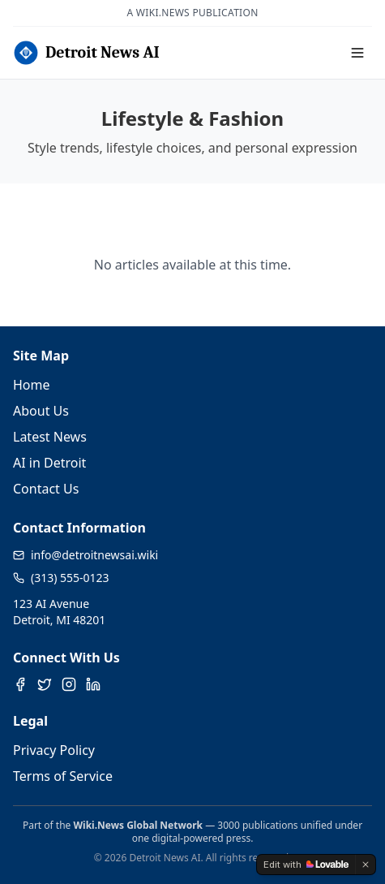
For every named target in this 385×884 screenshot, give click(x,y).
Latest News (50, 437)
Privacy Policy (54, 750)
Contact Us (46, 489)
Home (31, 385)
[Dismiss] (365, 864)
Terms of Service (63, 776)
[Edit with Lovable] (306, 864)
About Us (41, 411)
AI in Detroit (49, 463)
